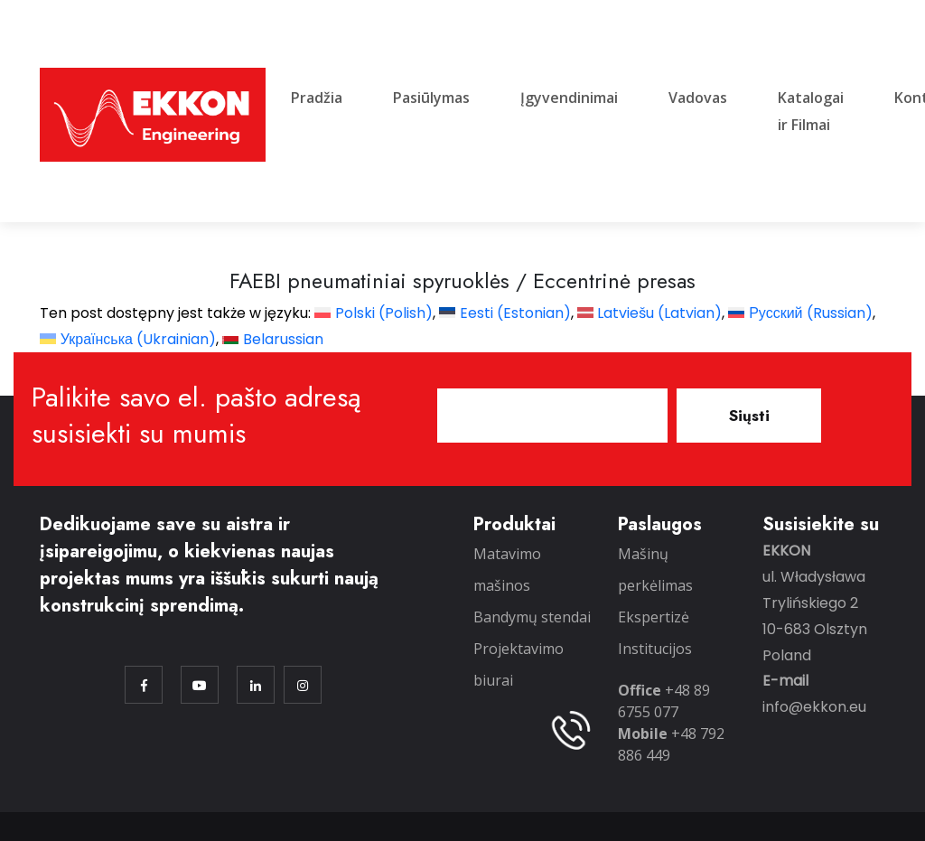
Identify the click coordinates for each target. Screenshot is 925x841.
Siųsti (749, 415)
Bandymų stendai (532, 617)
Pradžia (316, 97)
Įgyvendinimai (569, 97)
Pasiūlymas (431, 97)
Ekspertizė (653, 617)
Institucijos (655, 649)
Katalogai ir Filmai (811, 111)
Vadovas (697, 97)
